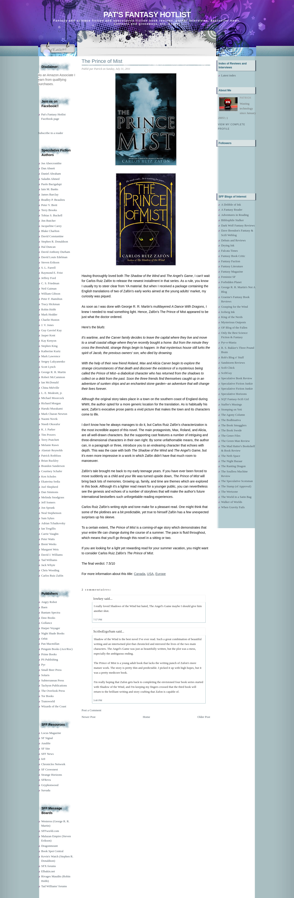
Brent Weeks (48, 544)
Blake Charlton (50, 231)
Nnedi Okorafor (50, 424)
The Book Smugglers (234, 425)
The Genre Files (231, 435)
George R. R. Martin (53, 372)
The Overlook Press (53, 690)
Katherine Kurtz (51, 351)
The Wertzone (229, 491)
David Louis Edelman (54, 257)
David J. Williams (52, 554)
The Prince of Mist (102, 61)
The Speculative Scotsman (237, 481)
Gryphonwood (50, 785)
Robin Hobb (48, 309)
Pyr (43, 664)
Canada (139, 574)
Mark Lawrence (50, 356)
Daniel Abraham (51, 173)
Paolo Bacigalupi (51, 184)
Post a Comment (91, 710)
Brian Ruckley (50, 460)
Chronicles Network (53, 764)
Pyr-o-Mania (228, 342)
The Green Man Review (235, 441)
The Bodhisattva (231, 420)
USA (150, 574)
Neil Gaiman (49, 288)
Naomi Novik (49, 419)
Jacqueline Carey (51, 226)
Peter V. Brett (49, 205)
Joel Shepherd (49, 486)
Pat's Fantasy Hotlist (146, 14)
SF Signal (47, 738)
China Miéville (50, 387)
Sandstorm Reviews (233, 362)
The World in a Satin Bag (236, 497)
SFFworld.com (50, 831)
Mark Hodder (49, 314)
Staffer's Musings (231, 404)
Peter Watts (48, 539)
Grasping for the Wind (234, 306)
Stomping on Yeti (231, 409)
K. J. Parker (48, 429)
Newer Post (88, 717)
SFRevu (46, 779)
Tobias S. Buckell (51, 215)
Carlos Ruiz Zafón (52, 575)
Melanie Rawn (50, 445)
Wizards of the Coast (53, 706)
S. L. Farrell (48, 267)
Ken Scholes (48, 476)
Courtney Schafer (51, 471)
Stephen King (49, 346)
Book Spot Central (52, 851)
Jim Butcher (48, 220)
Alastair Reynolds (52, 450)
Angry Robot (49, 602)
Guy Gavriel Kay (51, 330)
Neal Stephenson (51, 513)
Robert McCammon (53, 377)
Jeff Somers (48, 502)
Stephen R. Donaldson (54, 241)
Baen (44, 607)
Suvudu (45, 790)
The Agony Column (233, 414)
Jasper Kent (48, 335)
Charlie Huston (50, 319)
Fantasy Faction (230, 261)
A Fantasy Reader (231, 209)
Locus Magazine (51, 733)
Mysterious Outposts (233, 322)
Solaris (45, 675)
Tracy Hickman (50, 304)
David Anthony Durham (55, 252)
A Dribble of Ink (231, 204)
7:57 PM (97, 619)
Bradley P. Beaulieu (53, 199)
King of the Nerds (232, 317)
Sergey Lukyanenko (53, 361)
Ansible (45, 743)
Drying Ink (227, 245)
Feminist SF (228, 277)
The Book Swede (231, 430)
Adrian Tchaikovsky (53, 523)
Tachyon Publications (54, 685)
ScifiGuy (226, 373)
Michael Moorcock (52, 398)
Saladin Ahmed (50, 179)
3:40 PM (97, 700)
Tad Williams (49, 560)
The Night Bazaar (231, 461)
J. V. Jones (47, 325)
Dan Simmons (49, 492)
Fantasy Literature (232, 266)
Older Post (203, 717)
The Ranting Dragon (233, 466)
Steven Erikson (50, 262)
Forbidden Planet (231, 282)
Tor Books (47, 696)
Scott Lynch (48, 366)
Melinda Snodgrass (52, 497)
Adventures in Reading (235, 215)
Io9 (43, 759)
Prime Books (49, 654)
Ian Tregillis (48, 528)
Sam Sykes (47, 518)
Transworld (48, 701)
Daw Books (48, 617)
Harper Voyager (50, 628)
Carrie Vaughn (50, 533)
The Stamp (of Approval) (236, 486)
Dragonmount (49, 846)
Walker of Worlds (231, 502)
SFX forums (48, 866)
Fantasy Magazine (232, 271)
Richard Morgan (51, 403)
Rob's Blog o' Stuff (232, 357)
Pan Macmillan (50, 643)
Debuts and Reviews (233, 240)
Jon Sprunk (48, 507)
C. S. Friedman (50, 283)
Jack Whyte (48, 565)
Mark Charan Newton (54, 414)
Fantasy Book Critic (233, 256)
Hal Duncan (48, 246)
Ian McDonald (50, 382)
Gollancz (46, 623)
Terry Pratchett (50, 439)
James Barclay (50, 194)
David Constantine (52, 236)
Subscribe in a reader (50, 133)
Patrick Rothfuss (51, 455)
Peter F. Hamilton (51, 299)
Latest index (228, 75)
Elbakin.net (48, 871)
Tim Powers (48, 434)
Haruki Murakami (52, 408)
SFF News (47, 754)
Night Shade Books (52, 633)
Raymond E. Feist (52, 272)
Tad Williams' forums (54, 886)
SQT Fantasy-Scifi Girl (235, 399)
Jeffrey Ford (48, 278)
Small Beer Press (51, 670)
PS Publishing (49, 659)
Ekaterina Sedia (50, 481)
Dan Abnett (48, 168)
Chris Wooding (50, 570)
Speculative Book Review (236, 378)
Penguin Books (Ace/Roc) (57, 649)
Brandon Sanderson (53, 466)
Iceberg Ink (228, 312)
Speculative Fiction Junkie (237, 383)
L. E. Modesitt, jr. (51, 393)
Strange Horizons (51, 774)
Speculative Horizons (234, 394)
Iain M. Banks (49, 189)
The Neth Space (230, 455)
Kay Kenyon (48, 340)
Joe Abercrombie (51, 163)
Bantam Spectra (50, 612)
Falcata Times (229, 250)
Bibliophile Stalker (232, 220)
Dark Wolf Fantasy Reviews (238, 225)
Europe (160, 574)
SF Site (45, 748)
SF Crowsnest (49, 769)
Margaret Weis (50, 549)
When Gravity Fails (233, 507)
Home (146, 717)
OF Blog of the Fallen (234, 327)
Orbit (44, 638)
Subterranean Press (52, 680)
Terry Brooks (49, 210)
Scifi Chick (228, 367)
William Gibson (50, 293)
